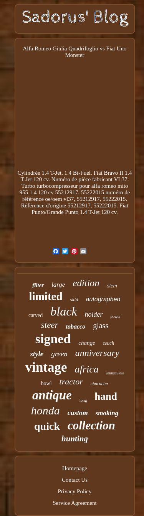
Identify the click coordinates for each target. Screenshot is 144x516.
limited (46, 296)
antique (52, 395)
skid (74, 299)
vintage (46, 367)
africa (87, 369)
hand (105, 396)
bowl (46, 383)
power (116, 316)
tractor (71, 381)
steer (49, 325)
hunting (74, 438)
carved (35, 315)
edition (86, 283)
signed (53, 339)
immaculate (115, 373)
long (83, 400)
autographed (103, 299)
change (86, 343)
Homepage (74, 468)
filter (38, 285)
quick (47, 426)
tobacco (76, 326)
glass (100, 325)
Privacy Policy (75, 491)
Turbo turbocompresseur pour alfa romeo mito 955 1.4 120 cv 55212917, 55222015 (74, 189)
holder (94, 314)
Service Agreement (75, 503)
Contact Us (75, 480)
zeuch (108, 343)
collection (91, 425)
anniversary (97, 353)
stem (112, 286)
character (100, 383)
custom (78, 413)
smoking (107, 413)
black (63, 311)
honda (45, 410)
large (58, 284)
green (59, 354)
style (36, 354)
